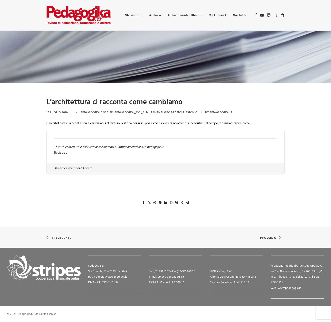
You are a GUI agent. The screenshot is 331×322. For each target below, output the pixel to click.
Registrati (61, 152)
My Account (217, 15)
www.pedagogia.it (289, 288)
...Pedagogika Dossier (95, 112)
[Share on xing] (181, 202)
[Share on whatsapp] (171, 202)
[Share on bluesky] (176, 202)
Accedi (87, 168)
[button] (256, 15)
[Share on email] (187, 202)
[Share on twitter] (149, 202)
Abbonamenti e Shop (185, 15)
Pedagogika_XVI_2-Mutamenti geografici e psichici (157, 112)
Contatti (239, 15)
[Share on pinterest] (160, 202)
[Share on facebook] (143, 202)
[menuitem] (133, 15)
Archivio (155, 15)
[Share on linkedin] (165, 202)
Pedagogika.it (221, 112)
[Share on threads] (154, 202)
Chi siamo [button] (133, 15)
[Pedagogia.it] (78, 15)
